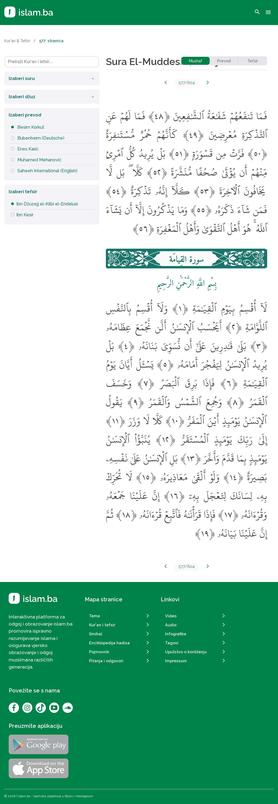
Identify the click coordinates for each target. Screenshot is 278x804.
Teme (94, 616)
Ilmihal (95, 634)
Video (170, 616)
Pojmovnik (99, 651)
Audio (170, 625)
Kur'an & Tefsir (17, 40)
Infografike (175, 634)
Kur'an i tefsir (102, 625)
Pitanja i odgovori (106, 660)
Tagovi (171, 642)
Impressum (176, 660)
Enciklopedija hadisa (109, 642)
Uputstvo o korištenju (186, 651)
